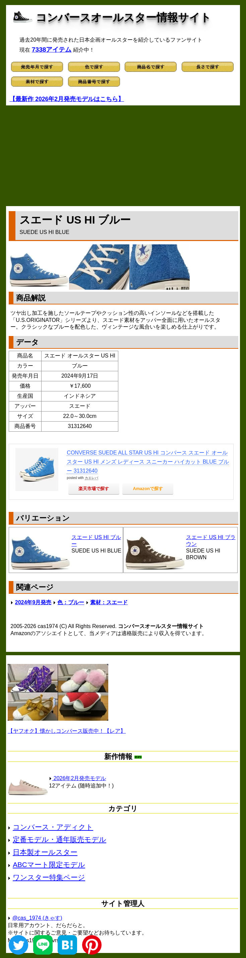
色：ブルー (70, 602)
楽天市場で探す (93, 488)
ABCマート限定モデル (49, 864)
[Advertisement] (123, 156)
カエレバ (91, 478)
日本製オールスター (45, 852)
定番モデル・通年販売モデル (59, 839)
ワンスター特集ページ (49, 877)
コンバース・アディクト (53, 827)
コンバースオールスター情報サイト (123, 17)
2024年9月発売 (33, 602)
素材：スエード (109, 602)
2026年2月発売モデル (77, 778)
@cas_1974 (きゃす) (37, 918)
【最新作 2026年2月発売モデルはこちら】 (66, 99)
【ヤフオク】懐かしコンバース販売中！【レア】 (67, 731)
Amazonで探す (148, 488)
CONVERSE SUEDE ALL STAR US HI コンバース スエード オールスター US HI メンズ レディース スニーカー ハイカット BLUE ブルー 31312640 (148, 462)
